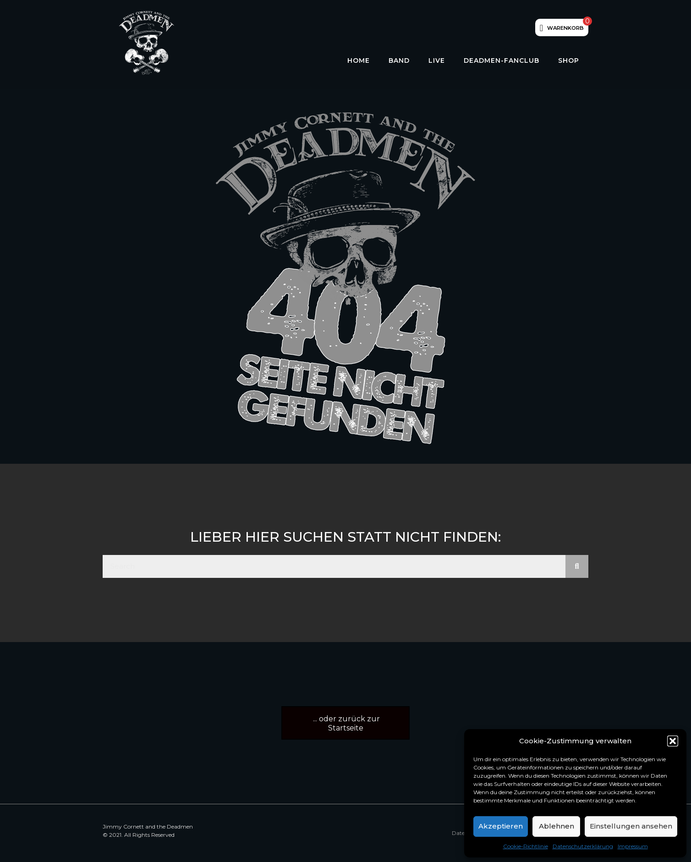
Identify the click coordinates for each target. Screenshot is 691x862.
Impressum (633, 846)
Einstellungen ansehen (631, 826)
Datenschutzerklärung (583, 846)
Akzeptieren (500, 826)
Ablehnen (556, 826)
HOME (358, 60)
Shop (568, 60)
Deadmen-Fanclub (501, 60)
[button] (672, 741)
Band (399, 60)
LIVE (436, 60)
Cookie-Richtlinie (525, 846)
